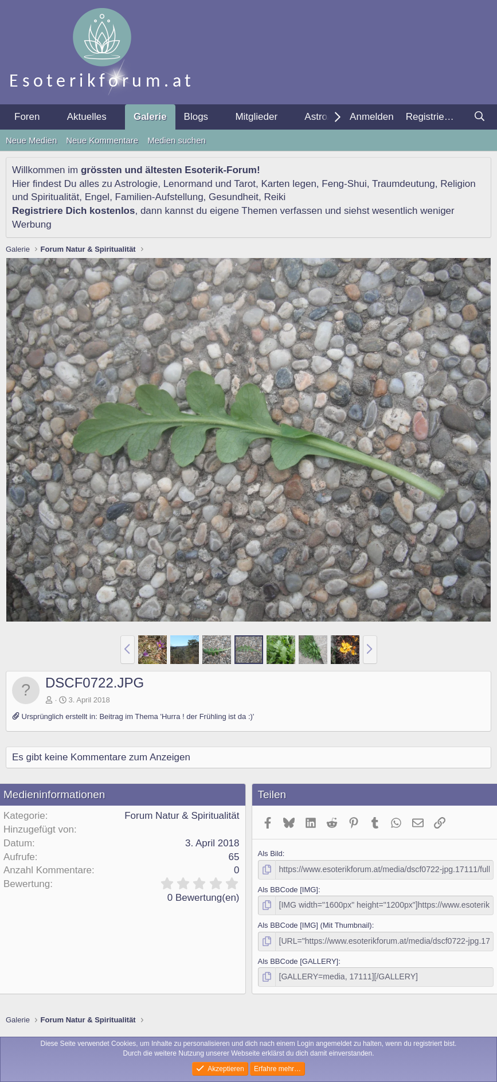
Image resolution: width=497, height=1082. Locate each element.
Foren (27, 116)
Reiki (274, 197)
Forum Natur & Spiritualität (181, 815)
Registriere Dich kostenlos (73, 210)
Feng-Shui (344, 183)
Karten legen (288, 183)
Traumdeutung (403, 183)
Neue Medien (31, 140)
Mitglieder (256, 116)
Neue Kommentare (102, 140)
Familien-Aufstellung (159, 197)
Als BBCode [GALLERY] (298, 958)
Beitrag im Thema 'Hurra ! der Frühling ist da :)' (176, 716)
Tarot (245, 183)
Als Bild (270, 853)
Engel (97, 197)
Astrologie (136, 183)
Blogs (196, 116)
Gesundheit (234, 197)
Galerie (150, 116)
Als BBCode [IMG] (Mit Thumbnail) (315, 923)
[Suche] (479, 117)
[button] (49, 117)
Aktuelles (87, 116)
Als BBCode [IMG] (288, 888)
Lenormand (188, 183)
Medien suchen (176, 140)
